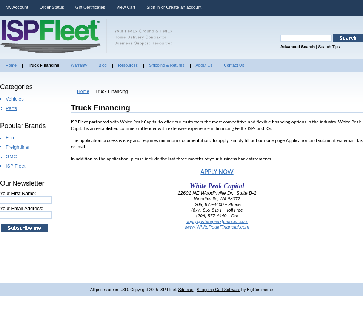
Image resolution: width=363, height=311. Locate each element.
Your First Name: (18, 193)
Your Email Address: (21, 208)
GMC (11, 156)
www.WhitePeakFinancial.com (217, 227)
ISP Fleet (15, 166)
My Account (17, 7)
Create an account (183, 7)
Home (83, 91)
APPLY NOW (216, 172)
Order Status (52, 7)
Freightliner (18, 147)
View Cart (126, 7)
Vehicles (15, 99)
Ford (10, 137)
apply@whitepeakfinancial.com (217, 221)
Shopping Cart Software (218, 289)
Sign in (153, 7)
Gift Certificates (90, 7)
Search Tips (329, 46)
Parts (11, 108)
